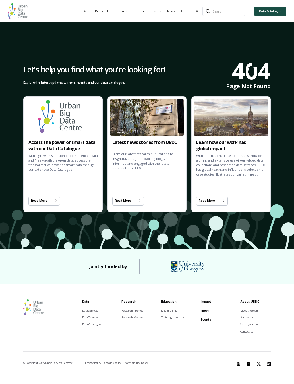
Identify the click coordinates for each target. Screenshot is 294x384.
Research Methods (133, 317)
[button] (86, 11)
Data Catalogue (270, 11)
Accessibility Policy (136, 363)
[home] (18, 11)
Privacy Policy (93, 363)
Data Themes (90, 317)
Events (156, 11)
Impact (141, 11)
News (171, 11)
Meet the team (249, 310)
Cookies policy (112, 363)
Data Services (90, 310)
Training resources (172, 317)
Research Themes (132, 310)
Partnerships (248, 317)
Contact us (246, 331)
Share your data (250, 324)
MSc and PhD (169, 310)
